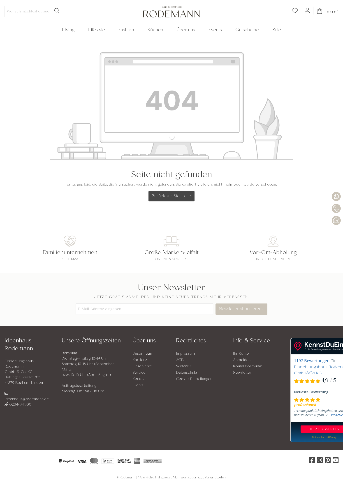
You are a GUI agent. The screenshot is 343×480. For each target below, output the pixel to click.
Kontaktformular (247, 366)
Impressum (185, 354)
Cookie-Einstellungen (194, 379)
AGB (180, 360)
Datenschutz (186, 373)
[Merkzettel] (294, 12)
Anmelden (241, 360)
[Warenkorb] (325, 12)
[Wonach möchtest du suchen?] (28, 11)
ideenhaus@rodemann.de (27, 397)
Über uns (144, 341)
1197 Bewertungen (311, 360)
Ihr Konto (241, 354)
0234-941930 (18, 404)
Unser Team (142, 354)
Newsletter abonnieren (242, 309)
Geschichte (142, 366)
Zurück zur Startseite (171, 196)
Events (138, 385)
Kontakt (139, 379)
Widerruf (184, 366)
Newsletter (242, 373)
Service (139, 373)
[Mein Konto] (307, 10)
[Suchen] (57, 11)
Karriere (139, 360)
